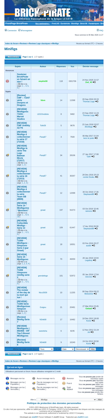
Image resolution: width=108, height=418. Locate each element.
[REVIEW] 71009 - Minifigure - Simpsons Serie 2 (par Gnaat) (22, 244)
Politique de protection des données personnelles (54, 403)
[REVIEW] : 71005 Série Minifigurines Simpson (23, 305)
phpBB (34, 417)
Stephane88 (89, 194)
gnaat (43, 210)
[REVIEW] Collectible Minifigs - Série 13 (22, 224)
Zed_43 (88, 82)
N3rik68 (43, 319)
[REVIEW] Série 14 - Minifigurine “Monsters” (23, 207)
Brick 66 (83, 24)
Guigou (43, 307)
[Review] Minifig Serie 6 (23, 342)
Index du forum (11, 44)
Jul (88, 332)
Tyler (89, 156)
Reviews (23, 44)
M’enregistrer (25, 30)
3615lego (89, 127)
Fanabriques (94, 24)
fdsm (43, 100)
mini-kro (88, 277)
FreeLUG (55, 24)
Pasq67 (43, 137)
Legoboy (88, 260)
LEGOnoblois (43, 114)
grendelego (43, 276)
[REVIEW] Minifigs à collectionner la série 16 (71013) (23, 174)
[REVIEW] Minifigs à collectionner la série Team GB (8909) (23, 193)
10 (18, 217)
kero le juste (89, 138)
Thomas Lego (89, 101)
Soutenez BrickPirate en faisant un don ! (23, 78)
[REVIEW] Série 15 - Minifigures (22, 257)
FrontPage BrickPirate (16, 23)
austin (88, 245)
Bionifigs (75, 24)
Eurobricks (65, 24)
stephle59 (43, 81)
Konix (88, 321)
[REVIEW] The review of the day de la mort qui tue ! (23, 292)
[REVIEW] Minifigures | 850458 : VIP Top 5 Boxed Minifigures (23, 331)
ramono (88, 211)
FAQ (100, 30)
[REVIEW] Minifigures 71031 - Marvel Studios (22, 114)
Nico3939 (43, 292)
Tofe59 (43, 125)
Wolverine (88, 294)
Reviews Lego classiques (39, 44)
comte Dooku (88, 177)
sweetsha (43, 331)
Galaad (88, 308)
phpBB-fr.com (83, 417)
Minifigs (55, 44)
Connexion (11, 30)
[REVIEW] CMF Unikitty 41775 (23, 125)
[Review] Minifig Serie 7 (23, 319)
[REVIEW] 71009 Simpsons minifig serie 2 (23, 272)
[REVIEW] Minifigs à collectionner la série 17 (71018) (23, 137)
